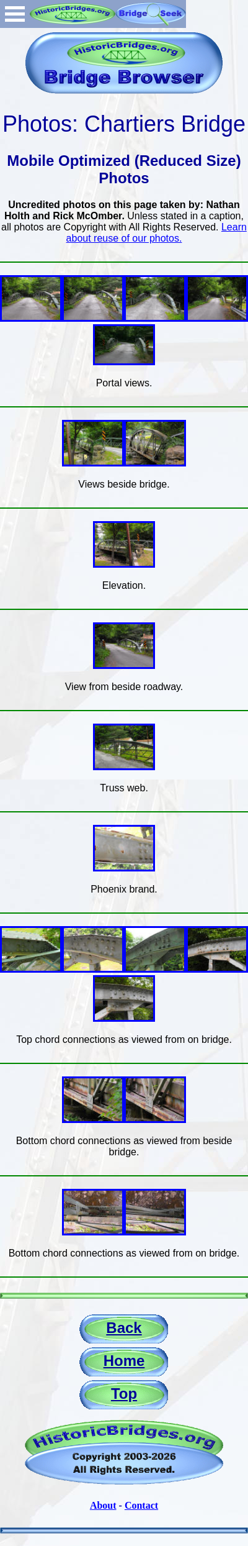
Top (124, 1393)
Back (123, 1327)
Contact (141, 1505)
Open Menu (15, 14)
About (103, 1505)
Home (124, 1360)
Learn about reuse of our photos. (156, 232)
